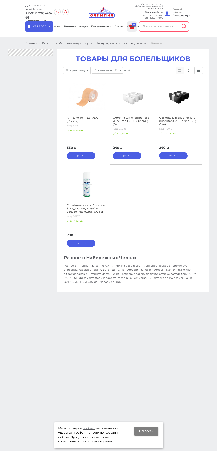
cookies (88, 428)
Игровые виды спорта (75, 43)
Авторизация (181, 15)
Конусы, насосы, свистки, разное (121, 43)
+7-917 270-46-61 (38, 15)
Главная (31, 43)
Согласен (146, 431)
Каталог (48, 43)
